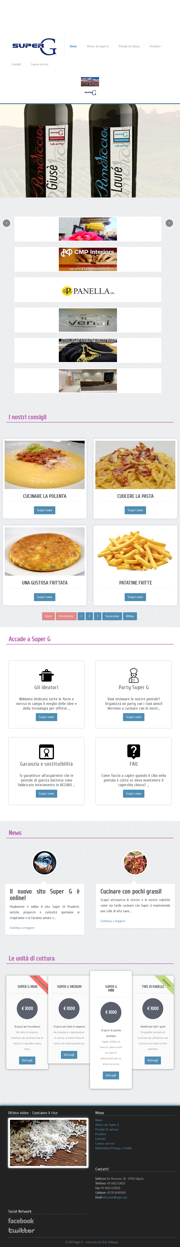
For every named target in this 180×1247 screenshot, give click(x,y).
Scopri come (44, 510)
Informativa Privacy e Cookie (113, 1148)
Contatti (16, 64)
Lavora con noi (39, 64)
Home (73, 46)
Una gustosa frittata (44, 583)
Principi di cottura (129, 46)
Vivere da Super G (98, 46)
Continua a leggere (22, 928)
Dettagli (27, 1060)
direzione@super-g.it (115, 1197)
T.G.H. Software (110, 1242)
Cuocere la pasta (135, 496)
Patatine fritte (135, 583)
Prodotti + (156, 46)
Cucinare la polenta (44, 496)
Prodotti (100, 1134)
